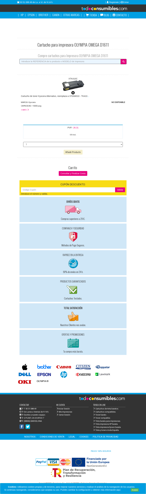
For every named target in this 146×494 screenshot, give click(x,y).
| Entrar (124, 2)
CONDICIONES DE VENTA (52, 436)
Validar (120, 190)
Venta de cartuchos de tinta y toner (100, 9)
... (55, 96)
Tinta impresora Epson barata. (107, 427)
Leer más (126, 490)
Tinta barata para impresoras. (107, 421)
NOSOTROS (30, 436)
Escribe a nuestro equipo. (32, 415)
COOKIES (84, 436)
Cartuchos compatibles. (104, 412)
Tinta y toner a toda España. (106, 430)
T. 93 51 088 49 (30, 409)
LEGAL (72, 436)
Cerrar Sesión (63, 415)
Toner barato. (100, 415)
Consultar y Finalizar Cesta (73, 173)
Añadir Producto (73, 152)
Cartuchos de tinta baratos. (106, 409)
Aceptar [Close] (135, 490)
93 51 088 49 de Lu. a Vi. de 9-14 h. (36, 2)
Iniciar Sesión (63, 409)
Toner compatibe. (101, 418)
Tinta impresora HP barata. (105, 424)
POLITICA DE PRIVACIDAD (105, 436)
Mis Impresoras (64, 412)
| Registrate (112, 2)
